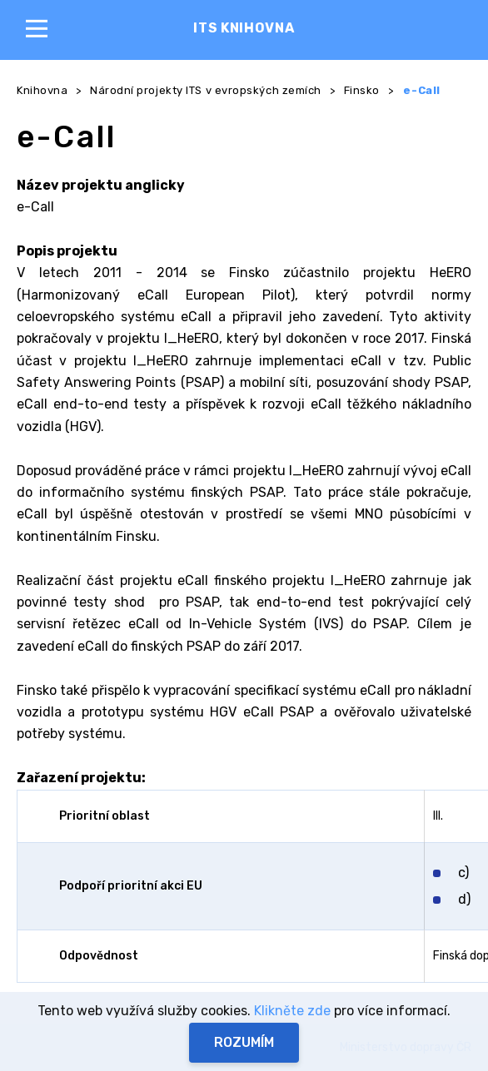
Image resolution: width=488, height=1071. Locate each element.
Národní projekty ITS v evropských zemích (205, 90)
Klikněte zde (292, 1011)
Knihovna (42, 90)
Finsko (362, 90)
